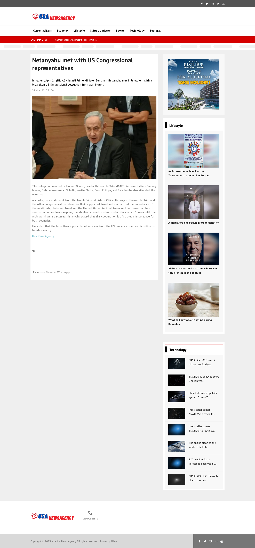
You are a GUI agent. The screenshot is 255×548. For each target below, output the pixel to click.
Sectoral (155, 30)
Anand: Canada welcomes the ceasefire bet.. (89, 39)
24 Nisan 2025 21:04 (43, 90)
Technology (137, 30)
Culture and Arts (100, 30)
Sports (120, 30)
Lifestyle (79, 30)
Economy (62, 30)
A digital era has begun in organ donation (193, 222)
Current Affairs (42, 30)
